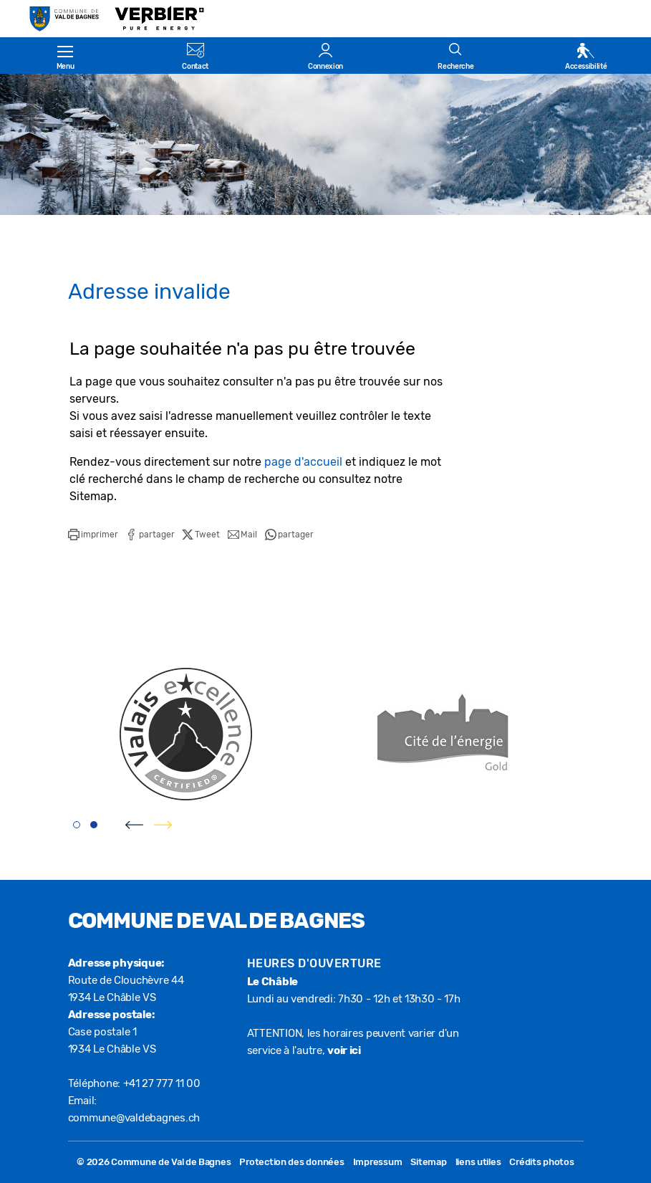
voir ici (344, 1050)
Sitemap (428, 1161)
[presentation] (134, 824)
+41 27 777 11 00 (162, 1083)
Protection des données (291, 1161)
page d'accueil (303, 462)
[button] (93, 534)
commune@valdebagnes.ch (134, 1117)
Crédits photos (541, 1161)
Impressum (377, 1161)
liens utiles (478, 1161)
